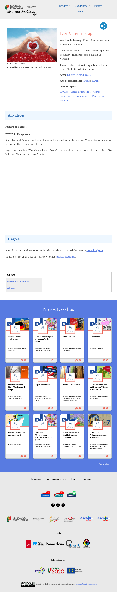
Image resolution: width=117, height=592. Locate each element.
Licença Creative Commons (86, 584)
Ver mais (103, 464)
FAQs (47, 479)
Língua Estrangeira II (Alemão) (86, 91)
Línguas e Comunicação (79, 75)
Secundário (65, 96)
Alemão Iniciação (81, 96)
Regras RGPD (37, 479)
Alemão (64, 100)
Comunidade (81, 6)
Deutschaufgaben (94, 250)
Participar (76, 479)
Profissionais (98, 96)
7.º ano (86, 81)
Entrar (81, 11)
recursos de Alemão (65, 256)
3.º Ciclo (64, 91)
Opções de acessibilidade (61, 479)
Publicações (86, 479)
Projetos (98, 6)
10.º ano (96, 81)
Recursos (63, 6)
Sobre (28, 479)
